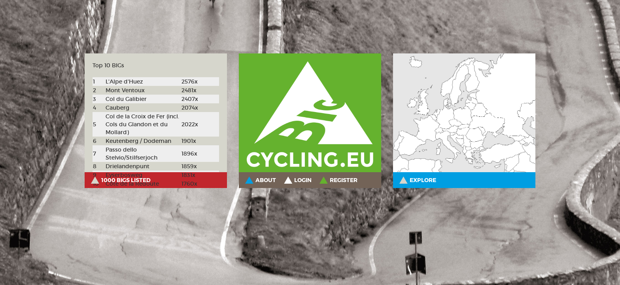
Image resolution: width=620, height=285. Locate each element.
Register (343, 180)
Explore (423, 180)
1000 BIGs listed (126, 180)
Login (303, 180)
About (265, 180)
